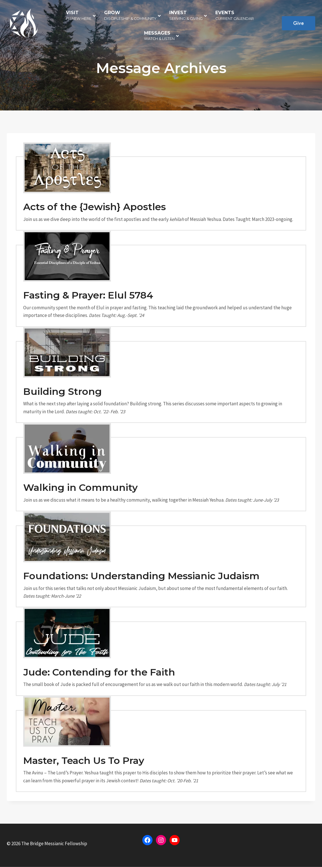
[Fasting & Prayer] (161, 286)
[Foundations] (161, 566)
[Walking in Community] (161, 474)
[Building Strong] (161, 382)
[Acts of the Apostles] (161, 193)
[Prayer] (161, 751)
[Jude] (161, 658)
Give (298, 23)
